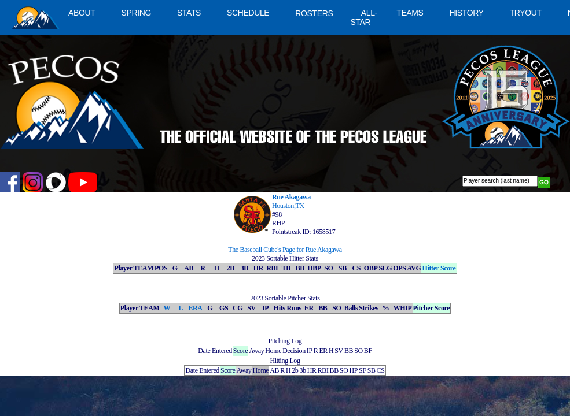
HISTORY (467, 12)
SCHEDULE (248, 12)
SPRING (135, 12)
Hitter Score (438, 268)
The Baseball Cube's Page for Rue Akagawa (284, 250)
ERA (195, 308)
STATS (189, 12)
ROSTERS (314, 13)
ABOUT (81, 12)
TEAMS (409, 12)
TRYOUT (526, 12)
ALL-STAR (363, 17)
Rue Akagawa (291, 197)
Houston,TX (288, 206)
